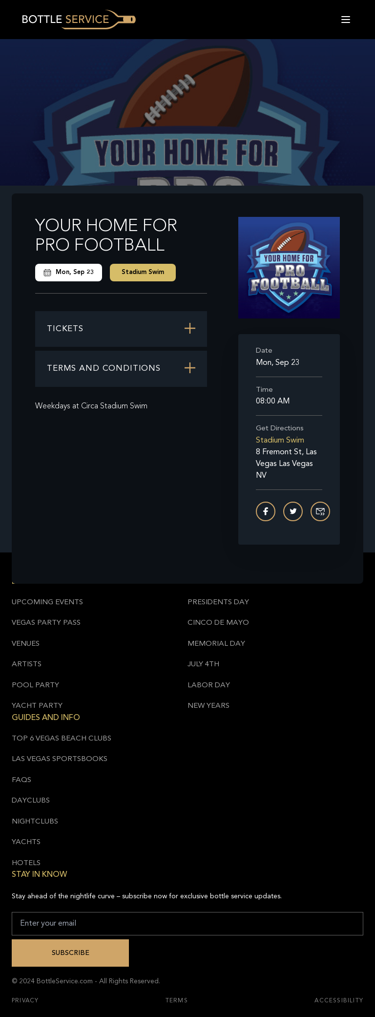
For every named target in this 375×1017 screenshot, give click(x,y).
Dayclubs (31, 801)
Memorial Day (216, 644)
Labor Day (209, 685)
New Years (208, 706)
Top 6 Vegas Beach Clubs (61, 738)
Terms (177, 1001)
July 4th (203, 664)
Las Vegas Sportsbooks (59, 759)
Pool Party (35, 685)
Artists (27, 664)
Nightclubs (35, 822)
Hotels (26, 863)
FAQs (21, 780)
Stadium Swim (143, 272)
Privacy (25, 1001)
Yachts (26, 842)
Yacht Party (37, 706)
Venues (26, 644)
